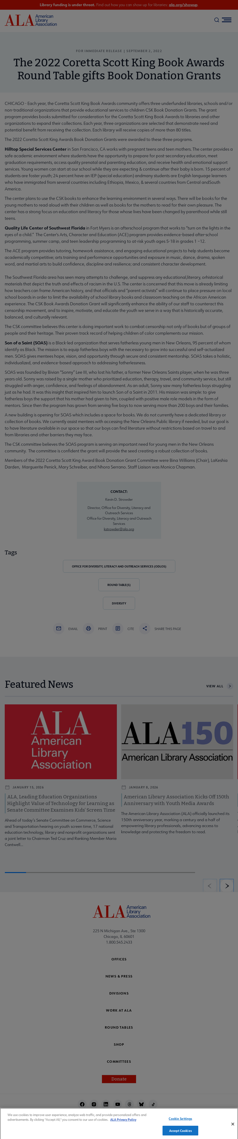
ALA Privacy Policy (123, 1122)
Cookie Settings (180, 1121)
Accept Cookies (180, 1133)
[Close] (233, 1126)
